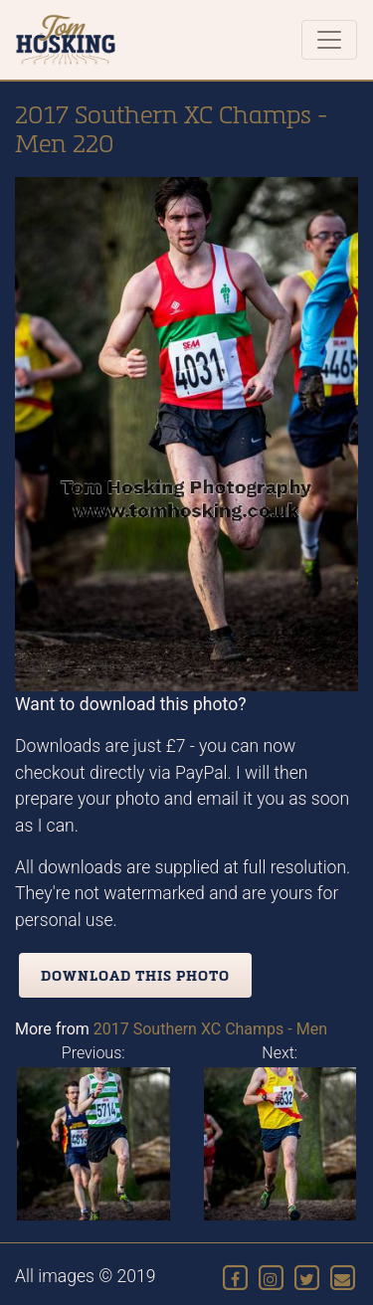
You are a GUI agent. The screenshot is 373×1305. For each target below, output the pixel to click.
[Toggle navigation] (329, 40)
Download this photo (135, 975)
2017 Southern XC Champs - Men (210, 1029)
